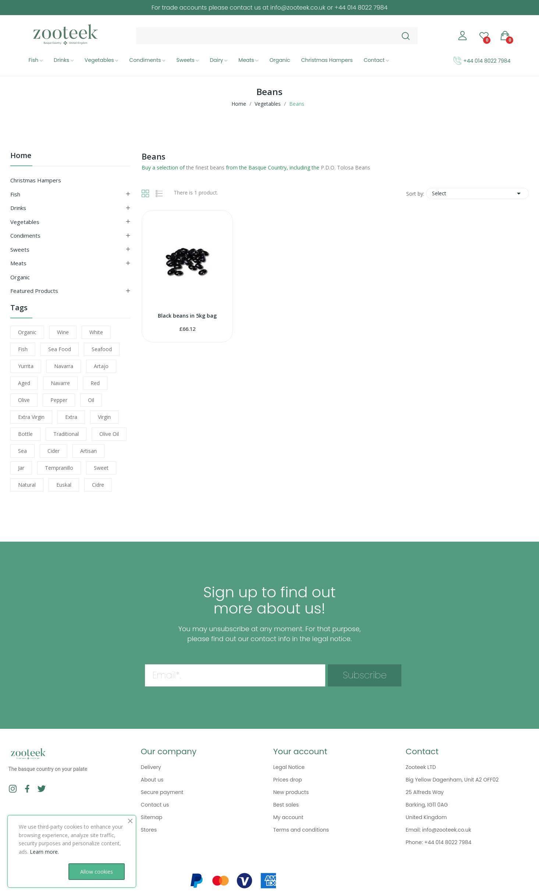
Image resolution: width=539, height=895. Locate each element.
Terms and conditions (301, 829)
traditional (66, 433)
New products (291, 792)
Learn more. (44, 851)
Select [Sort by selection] (477, 193)
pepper (58, 399)
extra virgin (31, 416)
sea (22, 450)
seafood (102, 349)
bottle (25, 433)
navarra (63, 366)
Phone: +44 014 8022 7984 (439, 842)
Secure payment (162, 792)
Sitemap (152, 817)
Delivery (151, 767)
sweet (101, 467)
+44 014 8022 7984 (486, 60)
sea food (59, 349)
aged (24, 383)
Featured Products (34, 290)
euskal (63, 484)
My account (288, 817)
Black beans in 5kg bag (187, 315)
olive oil (109, 433)
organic (27, 332)
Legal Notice (289, 767)
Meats (18, 263)
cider (53, 450)
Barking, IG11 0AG (427, 804)
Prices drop (287, 779)
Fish (15, 194)
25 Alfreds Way (425, 792)
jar (21, 467)
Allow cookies (96, 871)
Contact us (155, 804)
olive (24, 399)
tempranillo (59, 467)
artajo (101, 366)
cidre (98, 484)
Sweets (19, 249)
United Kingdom (426, 817)
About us (152, 779)
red (95, 383)
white (96, 332)
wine (63, 332)
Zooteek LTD (421, 767)
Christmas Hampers (35, 180)
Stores (149, 829)
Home (20, 156)
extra (71, 416)
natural (27, 484)
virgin (104, 416)
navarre (60, 383)
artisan (88, 450)
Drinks (18, 207)
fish (23, 349)
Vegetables (24, 222)
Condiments (25, 235)
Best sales (286, 804)
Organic (20, 277)
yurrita (25, 366)
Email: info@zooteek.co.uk (438, 829)
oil (91, 399)
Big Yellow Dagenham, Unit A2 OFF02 (452, 779)
